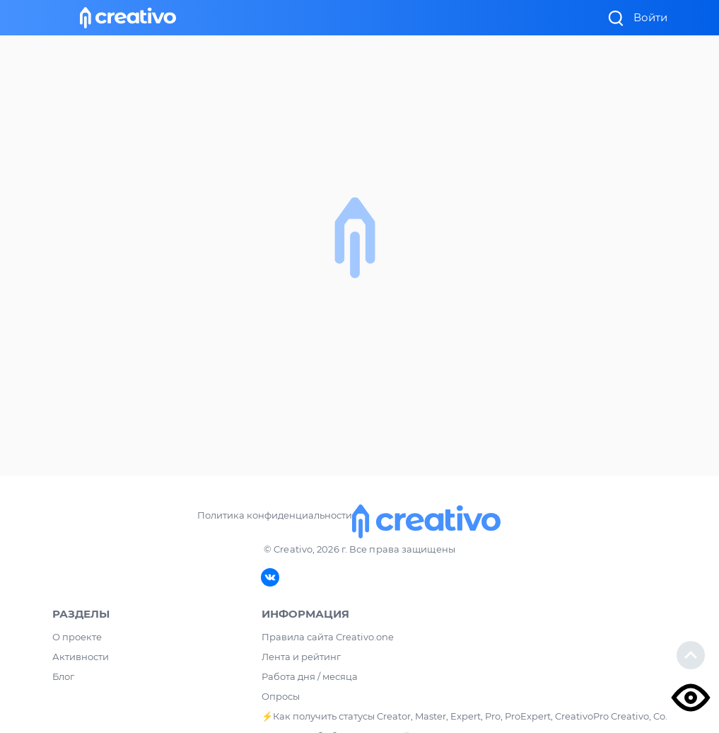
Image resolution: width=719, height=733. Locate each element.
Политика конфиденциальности (274, 515)
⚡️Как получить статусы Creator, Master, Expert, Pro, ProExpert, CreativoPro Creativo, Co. (464, 716)
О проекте (77, 636)
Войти (650, 17)
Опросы (281, 696)
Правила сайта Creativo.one (328, 636)
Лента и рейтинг (301, 656)
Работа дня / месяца (310, 676)
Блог (63, 676)
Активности (80, 656)
